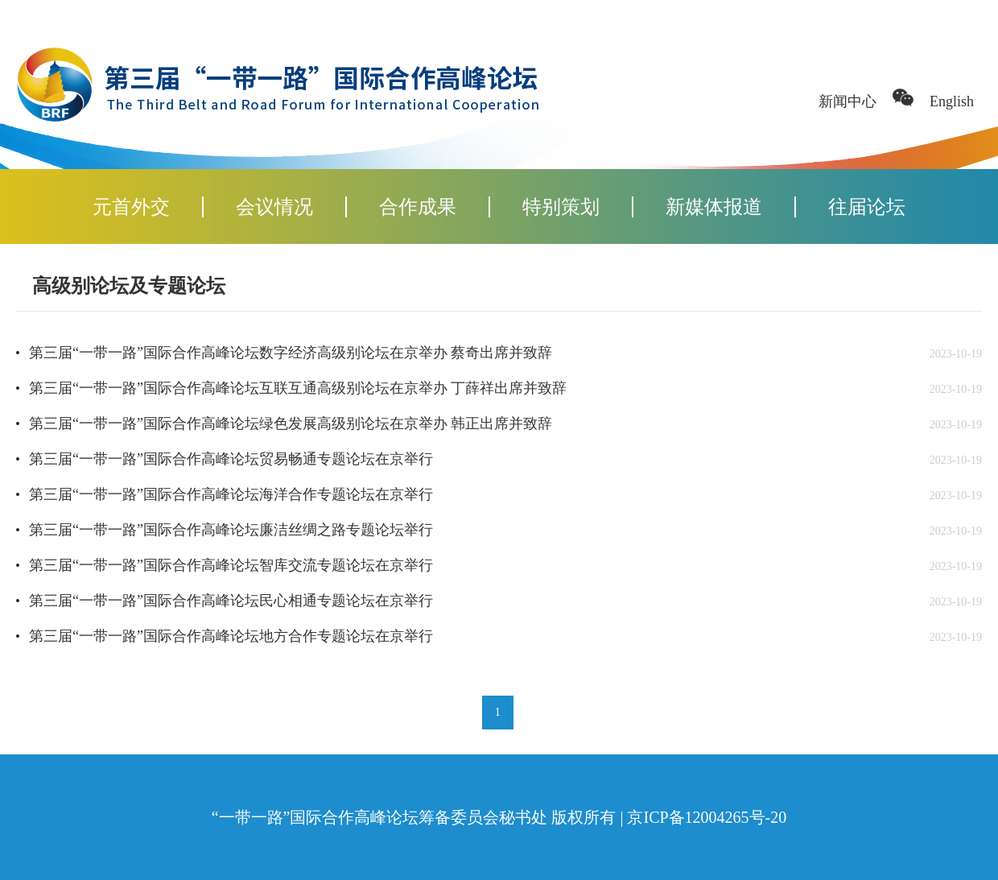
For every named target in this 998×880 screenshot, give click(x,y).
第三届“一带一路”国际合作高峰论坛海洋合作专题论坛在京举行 (231, 494)
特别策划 (561, 206)
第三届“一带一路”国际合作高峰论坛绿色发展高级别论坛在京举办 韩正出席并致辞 (290, 423)
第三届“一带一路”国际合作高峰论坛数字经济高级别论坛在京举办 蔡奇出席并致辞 (290, 353)
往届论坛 (866, 206)
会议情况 (274, 206)
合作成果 (417, 206)
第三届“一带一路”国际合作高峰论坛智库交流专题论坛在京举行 (231, 565)
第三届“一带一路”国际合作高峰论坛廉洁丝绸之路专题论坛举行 (231, 530)
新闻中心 (847, 101)
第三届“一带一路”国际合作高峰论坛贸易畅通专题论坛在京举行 (231, 459)
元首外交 (131, 206)
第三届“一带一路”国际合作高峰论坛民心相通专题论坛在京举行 (231, 601)
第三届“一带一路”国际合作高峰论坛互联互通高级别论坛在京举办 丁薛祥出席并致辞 (298, 388)
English (952, 101)
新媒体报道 (714, 206)
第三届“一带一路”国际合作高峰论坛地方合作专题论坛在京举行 (231, 636)
